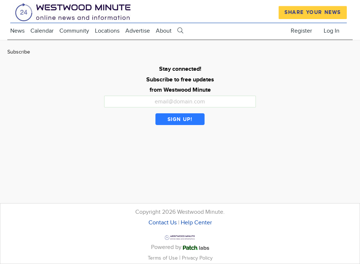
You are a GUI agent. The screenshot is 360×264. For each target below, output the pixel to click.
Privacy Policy (197, 258)
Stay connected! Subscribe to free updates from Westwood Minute (180, 80)
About (164, 30)
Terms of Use (163, 258)
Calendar (42, 30)
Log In (331, 30)
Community (74, 30)
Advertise (137, 30)
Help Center (196, 222)
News (17, 30)
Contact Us (162, 222)
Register (301, 30)
